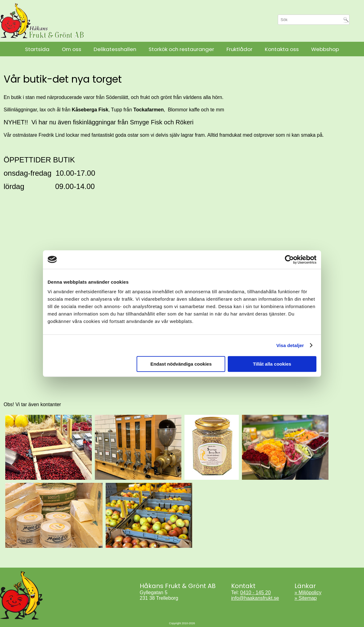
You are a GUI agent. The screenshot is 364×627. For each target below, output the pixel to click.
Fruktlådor (239, 49)
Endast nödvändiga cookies (181, 364)
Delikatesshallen (115, 49)
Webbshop (325, 49)
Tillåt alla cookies (272, 364)
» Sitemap (305, 598)
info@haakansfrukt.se (255, 598)
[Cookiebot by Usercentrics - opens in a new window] (289, 259)
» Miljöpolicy (307, 592)
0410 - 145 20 (255, 592)
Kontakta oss (282, 49)
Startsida (37, 49)
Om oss (71, 49)
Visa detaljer (290, 345)
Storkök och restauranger (181, 49)
